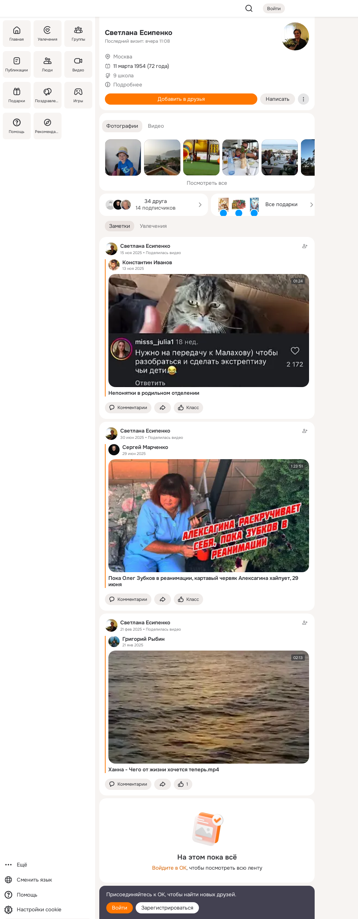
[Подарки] (16, 95)
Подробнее (127, 84)
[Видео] (78, 64)
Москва (122, 56)
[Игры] (78, 95)
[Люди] (47, 64)
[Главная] (16, 33)
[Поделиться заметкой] (162, 408)
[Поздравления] (47, 95)
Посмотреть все (207, 183)
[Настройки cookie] (47, 909)
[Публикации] (16, 64)
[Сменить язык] (47, 880)
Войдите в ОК (169, 867)
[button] (122, 126)
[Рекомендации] (47, 126)
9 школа (123, 75)
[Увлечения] (47, 33)
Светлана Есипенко (138, 32)
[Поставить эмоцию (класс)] (188, 408)
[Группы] (78, 33)
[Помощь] (16, 126)
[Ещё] (47, 864)
